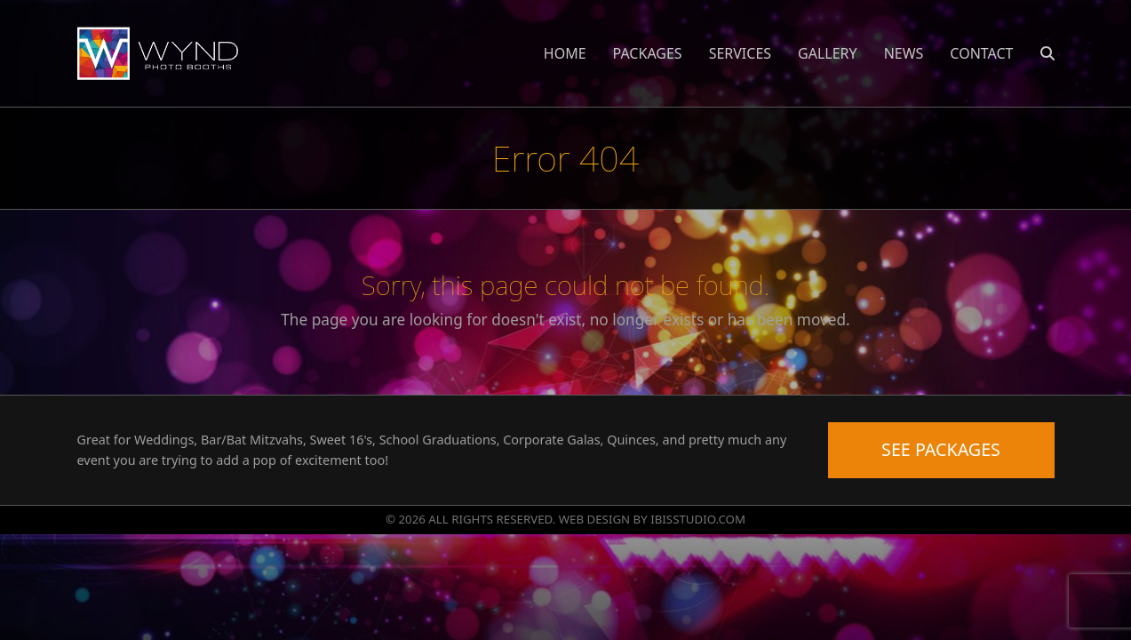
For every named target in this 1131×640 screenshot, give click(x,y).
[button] (1047, 53)
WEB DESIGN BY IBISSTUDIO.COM (652, 519)
